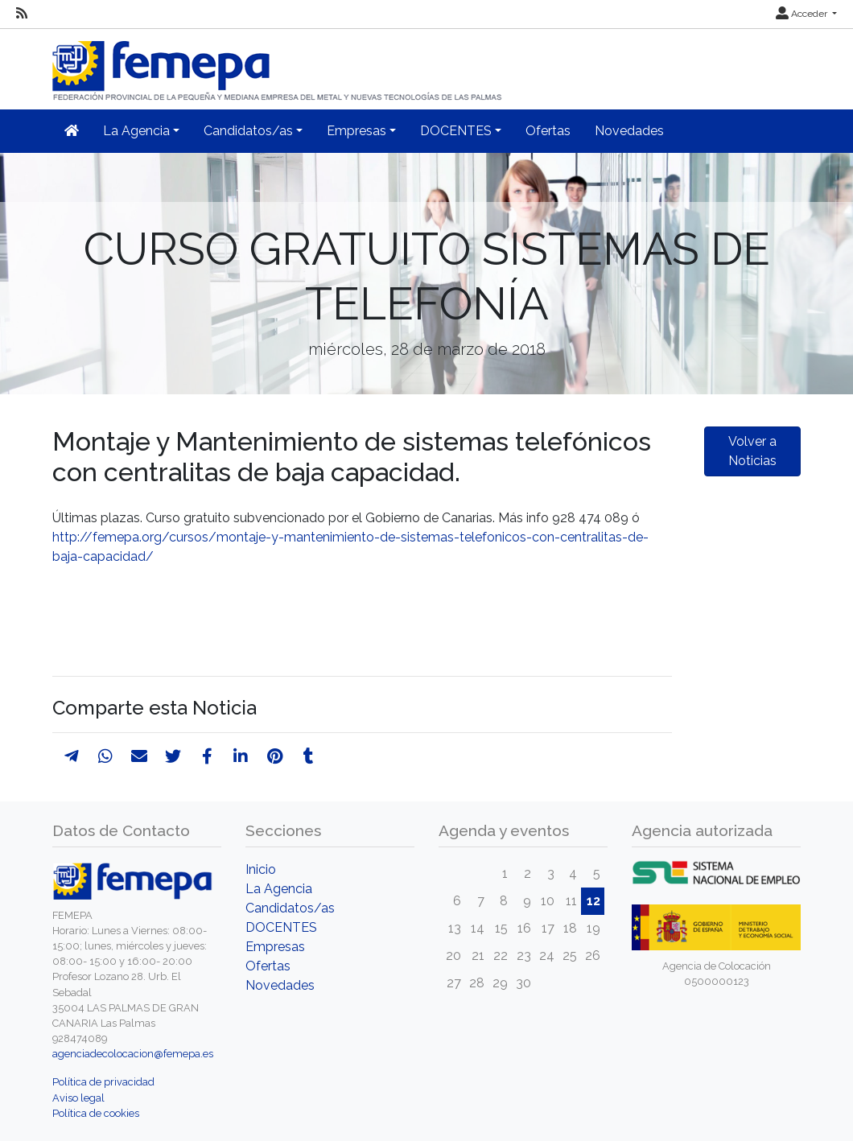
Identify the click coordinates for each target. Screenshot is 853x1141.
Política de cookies (95, 1113)
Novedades (629, 130)
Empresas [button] (356, 130)
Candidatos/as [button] (248, 130)
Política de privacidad (103, 1082)
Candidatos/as (290, 908)
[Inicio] (278, 64)
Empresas (275, 946)
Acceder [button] (803, 13)
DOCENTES (281, 927)
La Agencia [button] (136, 130)
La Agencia (278, 888)
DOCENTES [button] (456, 130)
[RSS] (21, 13)
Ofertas (548, 130)
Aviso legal (78, 1098)
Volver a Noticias (752, 451)
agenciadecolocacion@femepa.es (132, 1054)
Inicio (260, 869)
